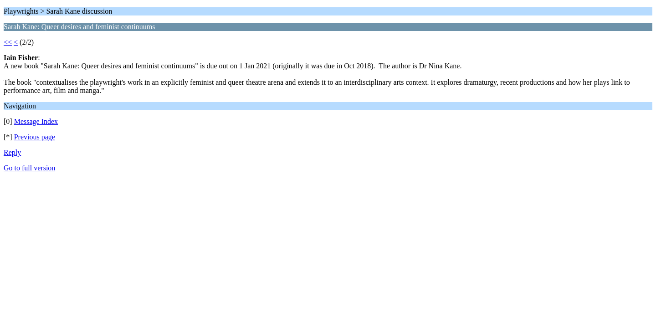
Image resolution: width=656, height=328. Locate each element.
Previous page (34, 137)
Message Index (36, 121)
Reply (12, 152)
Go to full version (29, 168)
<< (8, 42)
